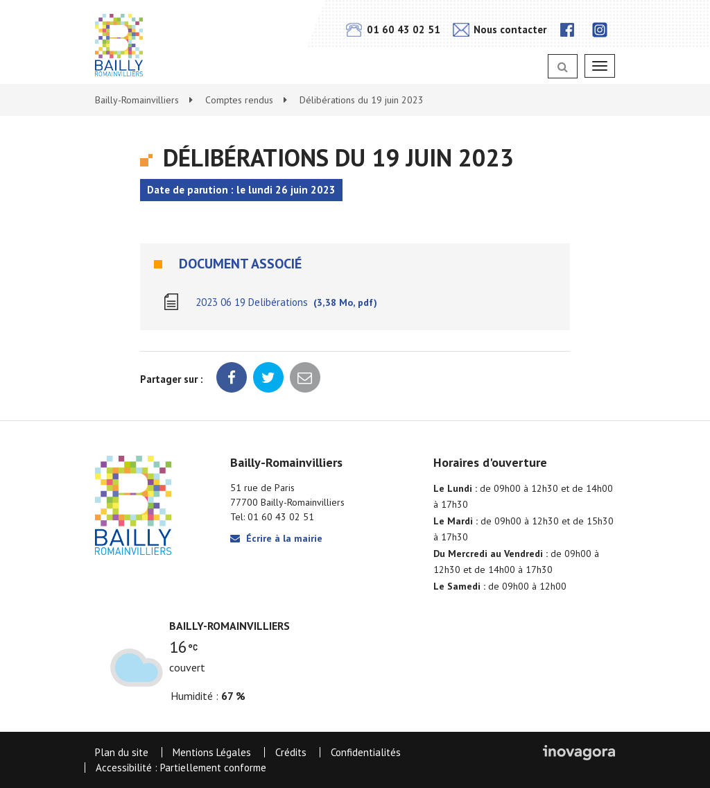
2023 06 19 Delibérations (286, 302)
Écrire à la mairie (276, 538)
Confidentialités (366, 752)
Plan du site (121, 752)
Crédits (290, 752)
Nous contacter (499, 29)
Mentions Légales (212, 752)
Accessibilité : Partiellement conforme (181, 767)
